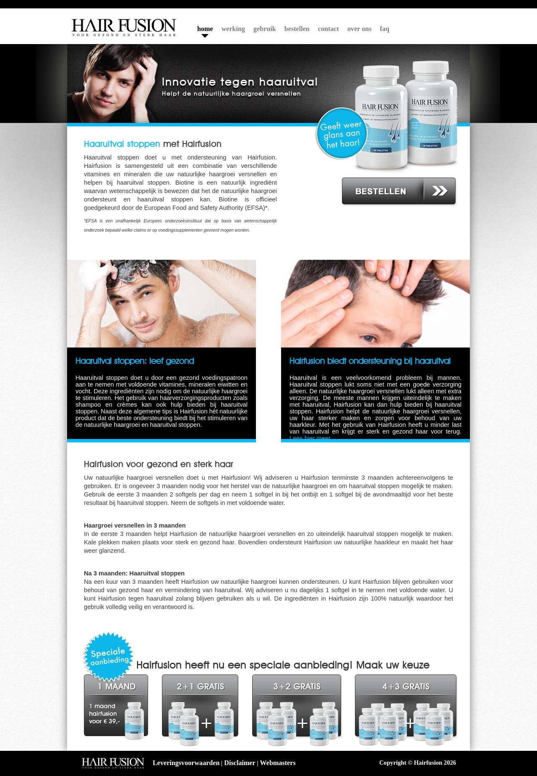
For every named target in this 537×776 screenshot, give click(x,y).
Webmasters (278, 762)
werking (233, 28)
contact (328, 28)
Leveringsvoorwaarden (186, 762)
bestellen (297, 28)
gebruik (264, 28)
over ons (359, 28)
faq (384, 28)
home (205, 28)
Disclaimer (239, 762)
